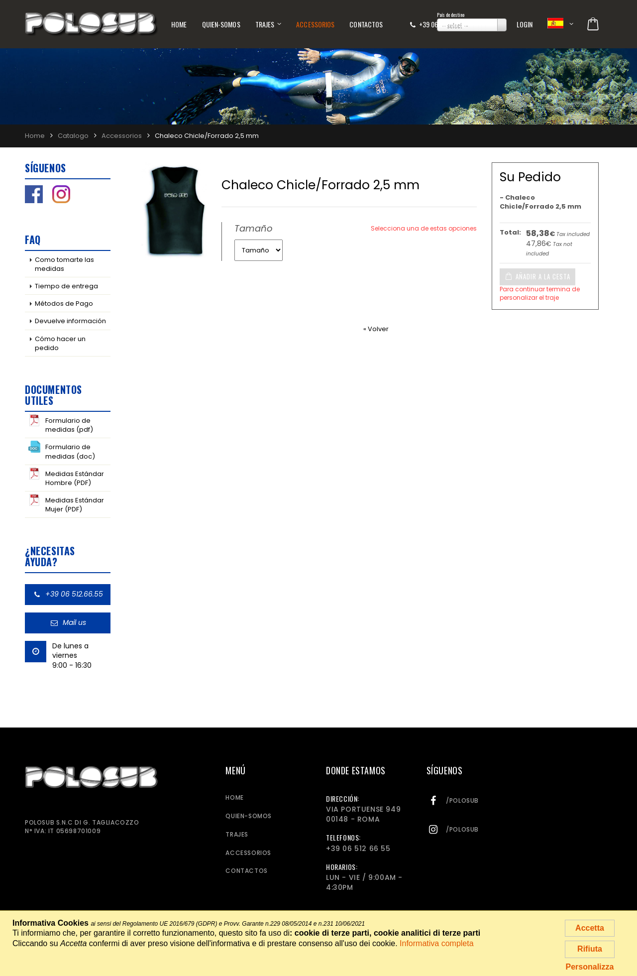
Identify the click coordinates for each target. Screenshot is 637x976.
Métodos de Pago (64, 303)
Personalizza (590, 967)
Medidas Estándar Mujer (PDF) (66, 504)
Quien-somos (221, 24)
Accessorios (315, 24)
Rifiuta (589, 949)
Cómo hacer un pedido (60, 343)
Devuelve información (70, 321)
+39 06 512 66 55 (442, 24)
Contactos (366, 24)
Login (525, 24)
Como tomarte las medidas (64, 264)
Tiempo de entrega (66, 286)
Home (179, 24)
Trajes (265, 24)
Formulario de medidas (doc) (61, 451)
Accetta (589, 928)
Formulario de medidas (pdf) (60, 424)
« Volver (376, 329)
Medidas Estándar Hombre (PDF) (66, 478)
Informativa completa (437, 943)
